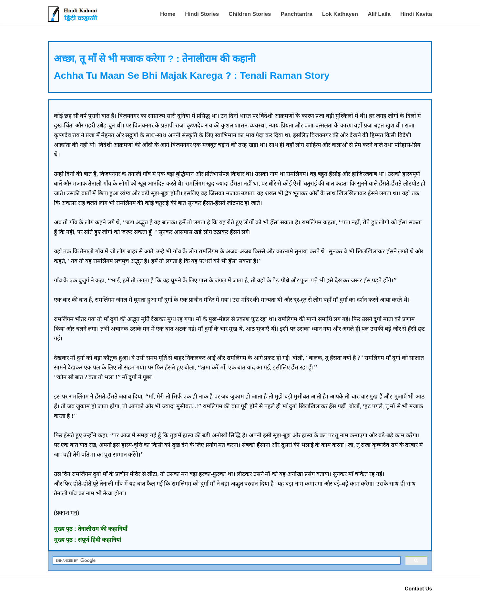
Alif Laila (379, 14)
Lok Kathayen (340, 14)
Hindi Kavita (416, 14)
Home (167, 14)
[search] (226, 560)
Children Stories (250, 14)
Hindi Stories (202, 14)
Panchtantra (296, 14)
